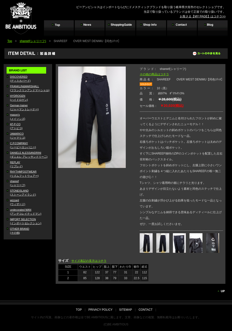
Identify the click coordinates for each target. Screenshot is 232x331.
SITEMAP (125, 309)
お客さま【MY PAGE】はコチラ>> (203, 16)
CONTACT (145, 309)
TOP (80, 309)
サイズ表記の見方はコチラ (88, 261)
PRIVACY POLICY (100, 309)
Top (9, 41)
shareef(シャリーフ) (33, 41)
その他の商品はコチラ (154, 74)
